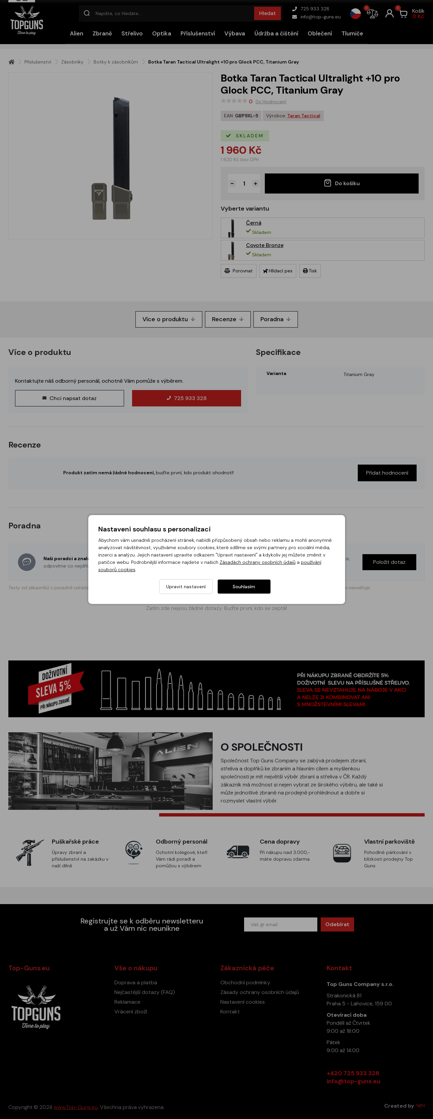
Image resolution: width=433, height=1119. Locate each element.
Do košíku (342, 183)
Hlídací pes (278, 271)
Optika (161, 33)
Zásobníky (72, 62)
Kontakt (230, 1011)
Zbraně (102, 33)
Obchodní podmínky (245, 982)
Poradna (275, 319)
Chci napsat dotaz (69, 398)
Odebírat (337, 924)
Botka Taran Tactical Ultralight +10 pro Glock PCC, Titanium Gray (223, 62)
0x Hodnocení (270, 102)
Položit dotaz (389, 562)
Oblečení (320, 33)
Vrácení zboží (130, 1011)
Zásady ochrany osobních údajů (259, 992)
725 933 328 (310, 9)
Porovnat (238, 271)
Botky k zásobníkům (116, 62)
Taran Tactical (303, 116)
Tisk (310, 271)
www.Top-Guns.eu (75, 1107)
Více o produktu (168, 319)
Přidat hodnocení (387, 472)
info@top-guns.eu (316, 17)
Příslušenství (198, 33)
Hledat (267, 13)
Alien (76, 33)
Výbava (234, 33)
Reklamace (127, 1001)
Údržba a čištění (276, 33)
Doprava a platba (135, 982)
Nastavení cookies (242, 1001)
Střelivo (132, 33)
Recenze (228, 319)
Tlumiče (352, 33)
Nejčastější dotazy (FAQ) (144, 992)
